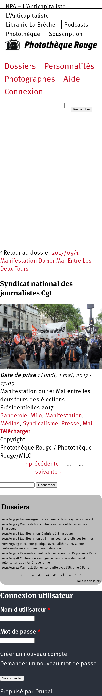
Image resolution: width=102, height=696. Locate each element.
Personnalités (69, 67)
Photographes (29, 79)
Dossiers (20, 67)
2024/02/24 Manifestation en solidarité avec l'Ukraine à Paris (45, 567)
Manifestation (63, 416)
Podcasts (76, 25)
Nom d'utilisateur (25, 610)
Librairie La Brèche (30, 25)
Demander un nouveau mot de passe (48, 664)
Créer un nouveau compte (33, 654)
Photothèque (23, 34)
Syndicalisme (40, 424)
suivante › (48, 472)
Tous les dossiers (89, 581)
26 (62, 574)
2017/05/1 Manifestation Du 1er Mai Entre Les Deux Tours (46, 261)
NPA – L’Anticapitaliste (36, 7)
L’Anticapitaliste (27, 16)
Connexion (23, 92)
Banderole (13, 416)
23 (40, 574)
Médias (10, 424)
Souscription (65, 34)
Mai (87, 424)
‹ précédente (42, 464)
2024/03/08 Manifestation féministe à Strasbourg (37, 533)
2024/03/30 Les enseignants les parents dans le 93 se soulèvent (47, 519)
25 (55, 574)
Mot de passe (20, 632)
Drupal (43, 692)
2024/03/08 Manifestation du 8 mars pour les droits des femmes (47, 538)
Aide (71, 79)
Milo (36, 416)
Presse (70, 424)
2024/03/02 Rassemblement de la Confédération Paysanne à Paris (48, 553)
